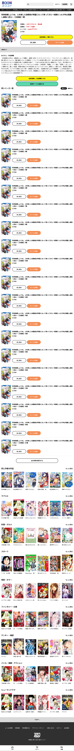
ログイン (57, 4)
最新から (70, 88)
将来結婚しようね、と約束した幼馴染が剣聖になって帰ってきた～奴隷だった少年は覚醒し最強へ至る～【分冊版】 (42, 10)
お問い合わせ (50, 728)
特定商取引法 (26, 728)
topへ (37, 720)
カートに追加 (60, 42)
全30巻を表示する (37, 461)
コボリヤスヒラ (31, 24)
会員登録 (65, 4)
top (2, 10)
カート (37, 749)
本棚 (62, 749)
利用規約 (17, 728)
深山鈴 (40, 24)
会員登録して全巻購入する (37, 78)
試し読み (33, 42)
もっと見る (69, 468)
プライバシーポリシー (38, 728)
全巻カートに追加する (37, 84)
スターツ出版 (30, 27)
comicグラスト (32, 29)
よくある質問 (8, 728)
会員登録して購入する (47, 37)
